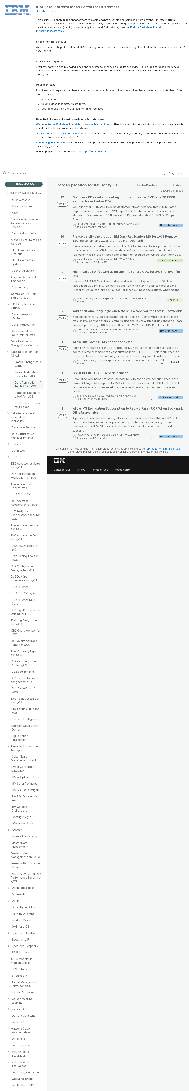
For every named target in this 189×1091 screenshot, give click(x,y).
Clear (38, 193)
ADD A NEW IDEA (23, 184)
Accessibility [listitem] (123, 469)
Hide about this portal (48, 11)
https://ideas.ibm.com (49, 30)
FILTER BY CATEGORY (20, 193)
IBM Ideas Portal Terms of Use (163, 448)
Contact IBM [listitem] (62, 469)
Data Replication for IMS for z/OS (105, 260)
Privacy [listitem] (80, 469)
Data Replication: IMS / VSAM (116, 223)
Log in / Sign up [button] (172, 173)
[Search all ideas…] (25, 173)
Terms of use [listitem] (99, 469)
